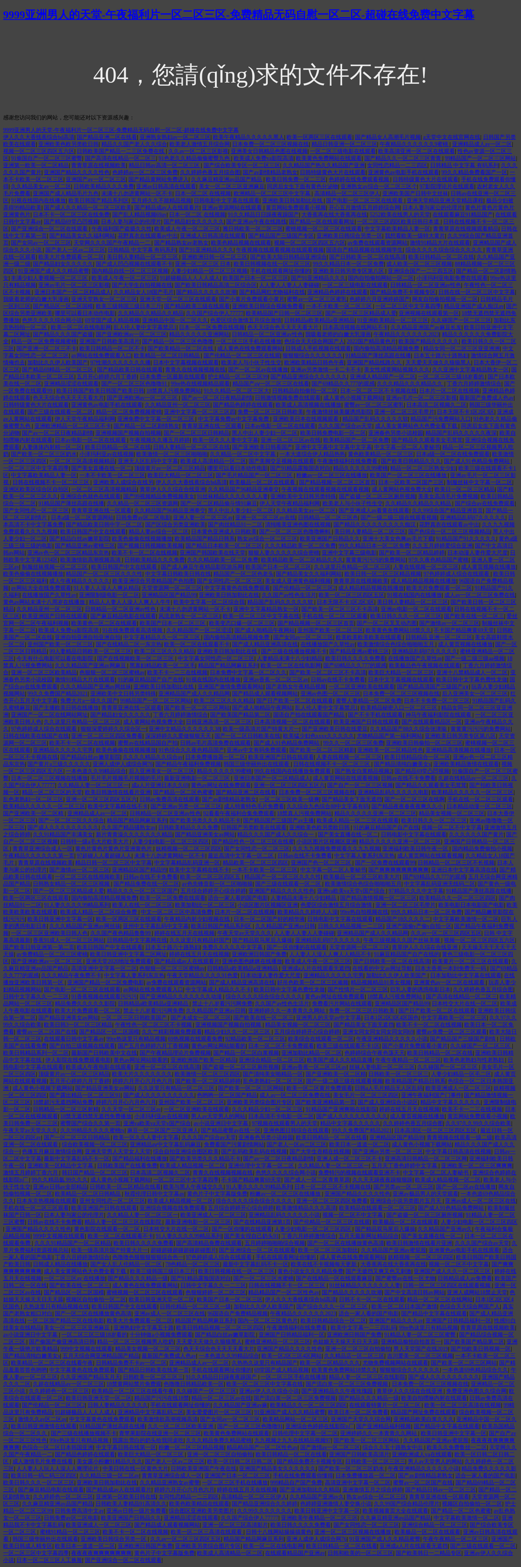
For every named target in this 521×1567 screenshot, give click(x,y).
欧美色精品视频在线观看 (241, 243)
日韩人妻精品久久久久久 (118, 1405)
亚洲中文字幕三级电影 (349, 553)
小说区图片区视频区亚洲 (326, 842)
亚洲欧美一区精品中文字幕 (61, 1166)
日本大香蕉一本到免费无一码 (451, 968)
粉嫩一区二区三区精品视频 (191, 1447)
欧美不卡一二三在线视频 (177, 672)
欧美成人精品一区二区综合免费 (99, 912)
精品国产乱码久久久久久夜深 (461, 433)
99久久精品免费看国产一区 (474, 172)
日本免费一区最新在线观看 (173, 377)
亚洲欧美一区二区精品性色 (390, 750)
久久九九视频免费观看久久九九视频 (336, 849)
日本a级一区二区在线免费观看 (453, 454)
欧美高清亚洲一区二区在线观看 (416, 151)
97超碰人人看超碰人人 (104, 856)
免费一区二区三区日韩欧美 (270, 412)
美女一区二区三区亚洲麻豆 (232, 186)
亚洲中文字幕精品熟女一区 (266, 609)
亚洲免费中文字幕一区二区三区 (156, 419)
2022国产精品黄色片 (371, 341)
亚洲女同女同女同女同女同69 (378, 1032)
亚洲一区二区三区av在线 (291, 440)
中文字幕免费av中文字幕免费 (234, 419)
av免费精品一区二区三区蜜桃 (51, 954)
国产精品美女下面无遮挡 (352, 799)
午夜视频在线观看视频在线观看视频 (280, 250)
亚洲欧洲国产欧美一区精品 (203, 1060)
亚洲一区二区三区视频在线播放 (353, 1532)
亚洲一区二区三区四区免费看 (106, 736)
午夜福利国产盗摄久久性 (122, 229)
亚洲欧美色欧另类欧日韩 (68, 144)
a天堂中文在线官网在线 (451, 137)
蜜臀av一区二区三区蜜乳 (317, 299)
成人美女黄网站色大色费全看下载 (417, 426)
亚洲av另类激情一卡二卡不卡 (325, 370)
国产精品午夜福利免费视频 (188, 764)
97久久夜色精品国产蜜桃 (438, 560)
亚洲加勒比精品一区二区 (311, 1053)
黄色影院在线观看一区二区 (107, 1229)
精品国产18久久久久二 (402, 919)
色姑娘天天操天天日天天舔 (346, 1342)
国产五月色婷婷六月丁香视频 (153, 1046)
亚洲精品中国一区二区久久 (175, 320)
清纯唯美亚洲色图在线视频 (298, 525)
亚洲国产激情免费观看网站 (230, 687)
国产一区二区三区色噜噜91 (135, 384)
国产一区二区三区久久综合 (71, 820)
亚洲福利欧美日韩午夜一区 (416, 849)
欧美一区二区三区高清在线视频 (462, 1405)
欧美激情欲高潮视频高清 (91, 560)
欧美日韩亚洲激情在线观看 (44, 1426)
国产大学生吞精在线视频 (320, 1152)
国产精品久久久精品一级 (138, 1278)
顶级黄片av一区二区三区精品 (169, 468)
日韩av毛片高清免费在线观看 (215, 743)
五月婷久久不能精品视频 (161, 201)
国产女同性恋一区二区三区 (36, 510)
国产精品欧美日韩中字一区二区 (104, 525)
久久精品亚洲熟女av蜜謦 (170, 1483)
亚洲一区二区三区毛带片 (404, 412)
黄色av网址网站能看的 (218, 1046)
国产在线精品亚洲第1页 (262, 1222)
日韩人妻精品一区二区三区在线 (191, 447)
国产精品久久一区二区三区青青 (403, 158)
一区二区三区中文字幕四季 (408, 306)
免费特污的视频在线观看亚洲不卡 (359, 1173)
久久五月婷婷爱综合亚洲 (442, 546)
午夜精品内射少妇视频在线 (197, 919)
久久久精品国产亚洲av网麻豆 (91, 665)
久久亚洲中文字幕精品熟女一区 (470, 370)
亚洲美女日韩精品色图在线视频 (269, 151)
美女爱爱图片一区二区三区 (219, 1412)
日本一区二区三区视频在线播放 (49, 778)
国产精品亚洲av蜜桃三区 (85, 546)
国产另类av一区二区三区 (403, 1187)
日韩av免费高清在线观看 (170, 799)
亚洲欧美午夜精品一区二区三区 (319, 1518)
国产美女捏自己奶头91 (251, 1236)
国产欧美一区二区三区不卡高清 (339, 609)
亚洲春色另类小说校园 (395, 433)
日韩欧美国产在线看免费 (127, 1166)
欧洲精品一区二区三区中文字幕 (273, 193)
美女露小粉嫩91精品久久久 (109, 1461)
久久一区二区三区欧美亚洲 (181, 1426)
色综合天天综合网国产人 (314, 341)
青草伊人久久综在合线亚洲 (173, 489)
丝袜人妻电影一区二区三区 (382, 1067)
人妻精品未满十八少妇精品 (290, 658)
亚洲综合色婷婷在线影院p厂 (319, 1426)
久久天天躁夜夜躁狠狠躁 (382, 1180)
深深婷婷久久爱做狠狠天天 (179, 736)
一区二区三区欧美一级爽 (289, 799)
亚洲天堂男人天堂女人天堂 (118, 1152)
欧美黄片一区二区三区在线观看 (470, 961)
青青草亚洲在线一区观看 (212, 426)
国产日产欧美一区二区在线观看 (294, 701)
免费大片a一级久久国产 (88, 701)
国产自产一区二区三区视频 (360, 785)
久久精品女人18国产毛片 (144, 292)
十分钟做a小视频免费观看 (161, 1335)
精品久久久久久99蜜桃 (360, 468)
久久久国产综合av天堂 (345, 426)
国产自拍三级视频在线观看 (82, 1046)
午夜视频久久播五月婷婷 (160, 440)
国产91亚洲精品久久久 (206, 250)
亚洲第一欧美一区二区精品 (36, 165)
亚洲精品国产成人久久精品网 (194, 694)
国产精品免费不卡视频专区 (403, 292)
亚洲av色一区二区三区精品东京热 (68, 553)
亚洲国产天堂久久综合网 (361, 1419)
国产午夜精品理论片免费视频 (175, 1053)
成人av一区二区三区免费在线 (479, 595)
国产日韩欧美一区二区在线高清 (367, 257)
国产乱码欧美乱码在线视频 (254, 1152)
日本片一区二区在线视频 (449, 391)
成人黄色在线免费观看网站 (250, 348)
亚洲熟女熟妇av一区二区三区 (175, 137)
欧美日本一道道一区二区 (359, 1144)
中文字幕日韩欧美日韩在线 (178, 574)
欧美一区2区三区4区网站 (291, 1356)
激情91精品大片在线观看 (440, 243)
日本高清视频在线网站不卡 (355, 327)
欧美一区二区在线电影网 (81, 327)
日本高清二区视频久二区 (436, 405)
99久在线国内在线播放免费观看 (293, 771)
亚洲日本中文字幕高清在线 (464, 870)
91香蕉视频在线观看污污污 (104, 997)
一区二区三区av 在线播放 (74, 1278)
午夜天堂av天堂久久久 (244, 933)
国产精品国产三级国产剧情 (463, 1039)
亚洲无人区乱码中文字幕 (148, 461)
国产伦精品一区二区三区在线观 (242, 355)
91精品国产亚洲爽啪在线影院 (341, 1109)
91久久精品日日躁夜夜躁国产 (263, 215)
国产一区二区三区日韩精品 (196, 433)
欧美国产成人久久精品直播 (340, 1060)
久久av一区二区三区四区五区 (446, 933)
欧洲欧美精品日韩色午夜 (314, 363)
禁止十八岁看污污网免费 (222, 1004)
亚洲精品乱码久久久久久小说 (284, 1215)
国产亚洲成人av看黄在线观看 (374, 510)
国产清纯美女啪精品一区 (273, 1074)
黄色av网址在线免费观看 (221, 785)
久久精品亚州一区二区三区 (178, 405)
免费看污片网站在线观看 (342, 1004)
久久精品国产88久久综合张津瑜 (409, 729)
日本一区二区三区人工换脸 (49, 1560)
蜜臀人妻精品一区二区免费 (369, 701)
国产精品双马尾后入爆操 (262, 940)
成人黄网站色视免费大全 (402, 489)
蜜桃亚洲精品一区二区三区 (277, 1342)
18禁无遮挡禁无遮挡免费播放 (96, 1116)
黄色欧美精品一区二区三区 (381, 454)
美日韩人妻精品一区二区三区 (143, 257)
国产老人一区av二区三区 (75, 250)
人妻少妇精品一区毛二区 (461, 1074)
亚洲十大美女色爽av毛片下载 (397, 539)
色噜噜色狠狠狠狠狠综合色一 (148, 1257)
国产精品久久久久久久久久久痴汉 (375, 525)
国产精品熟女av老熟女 (181, 243)
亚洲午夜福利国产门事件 (431, 1095)
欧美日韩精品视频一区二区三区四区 (220, 1328)
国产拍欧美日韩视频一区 (481, 1349)
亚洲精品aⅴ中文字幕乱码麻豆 (165, 1144)
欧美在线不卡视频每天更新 (324, 1264)
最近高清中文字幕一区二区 (241, 856)
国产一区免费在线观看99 (385, 863)
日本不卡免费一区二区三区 (437, 701)
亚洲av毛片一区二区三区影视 (73, 285)
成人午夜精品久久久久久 (79, 581)
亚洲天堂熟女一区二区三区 (104, 299)
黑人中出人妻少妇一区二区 (264, 433)
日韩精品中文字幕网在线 (137, 940)
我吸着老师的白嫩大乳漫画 (36, 299)
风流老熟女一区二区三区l (189, 616)
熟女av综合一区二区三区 (267, 539)
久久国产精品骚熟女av (128, 827)
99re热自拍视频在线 (364, 912)
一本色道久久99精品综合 (96, 771)
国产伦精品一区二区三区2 (304, 588)
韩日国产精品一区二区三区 (95, 1173)
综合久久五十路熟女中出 (393, 1447)
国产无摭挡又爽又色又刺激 (378, 1271)
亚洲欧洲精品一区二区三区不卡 (72, 426)
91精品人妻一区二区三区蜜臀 (420, 1335)
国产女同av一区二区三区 (41, 243)
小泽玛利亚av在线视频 (106, 454)
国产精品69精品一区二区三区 (58, 370)
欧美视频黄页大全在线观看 (395, 1511)
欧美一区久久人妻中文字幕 (225, 440)
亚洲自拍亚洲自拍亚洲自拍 (88, 637)
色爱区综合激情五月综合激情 (245, 320)
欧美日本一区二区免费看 (358, 1412)
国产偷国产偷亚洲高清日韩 (62, 1342)
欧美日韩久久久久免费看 (355, 658)
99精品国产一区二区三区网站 (480, 158)
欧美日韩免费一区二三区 (296, 179)
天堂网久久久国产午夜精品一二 (113, 243)
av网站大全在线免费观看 (41, 588)
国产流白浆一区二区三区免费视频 (347, 1384)
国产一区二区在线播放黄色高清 (345, 1243)
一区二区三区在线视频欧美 (88, 877)
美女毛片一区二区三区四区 (366, 1095)
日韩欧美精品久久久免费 (104, 186)
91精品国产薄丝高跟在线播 (378, 355)
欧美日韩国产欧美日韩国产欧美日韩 (100, 391)
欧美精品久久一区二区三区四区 (457, 898)
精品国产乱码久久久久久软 (375, 419)
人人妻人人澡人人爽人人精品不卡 (330, 954)
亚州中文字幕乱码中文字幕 (156, 926)
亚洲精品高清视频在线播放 (458, 750)
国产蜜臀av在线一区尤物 (405, 1278)
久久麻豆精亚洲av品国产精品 (227, 179)
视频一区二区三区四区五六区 (38, 151)
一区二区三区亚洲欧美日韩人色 (49, 933)
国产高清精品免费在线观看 (209, 1243)
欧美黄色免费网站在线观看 (329, 158)
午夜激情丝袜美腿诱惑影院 (339, 412)
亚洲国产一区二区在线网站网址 (49, 715)
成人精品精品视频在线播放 (423, 581)
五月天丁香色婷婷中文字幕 (405, 1166)
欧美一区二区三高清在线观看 (207, 1532)
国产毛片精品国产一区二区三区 (255, 475)
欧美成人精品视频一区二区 (192, 1166)
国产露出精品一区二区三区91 (85, 1095)
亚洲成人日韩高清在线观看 (213, 236)
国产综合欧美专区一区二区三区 (242, 165)
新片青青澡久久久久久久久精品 (134, 835)
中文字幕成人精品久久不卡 (218, 989)
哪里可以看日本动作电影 (85, 313)
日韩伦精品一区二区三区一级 (195, 1306)
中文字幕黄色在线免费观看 (237, 588)
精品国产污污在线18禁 (161, 1398)
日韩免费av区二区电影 (143, 518)
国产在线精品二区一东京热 (129, 644)
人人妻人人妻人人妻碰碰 (289, 285)
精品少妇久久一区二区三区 (238, 1032)
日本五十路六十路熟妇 (441, 355)
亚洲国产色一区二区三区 (322, 863)
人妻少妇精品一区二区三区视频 (209, 271)
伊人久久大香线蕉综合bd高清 (38, 137)
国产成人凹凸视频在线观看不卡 (134, 264)
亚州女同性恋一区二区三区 (112, 1201)
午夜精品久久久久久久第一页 (38, 856)
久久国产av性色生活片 (289, 595)
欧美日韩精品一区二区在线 (441, 257)
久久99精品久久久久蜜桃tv (92, 1130)
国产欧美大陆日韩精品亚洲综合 (288, 257)
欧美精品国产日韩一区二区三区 (284, 313)
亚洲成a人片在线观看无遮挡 (316, 968)
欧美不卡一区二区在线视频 (144, 553)
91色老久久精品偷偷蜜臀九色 (195, 158)
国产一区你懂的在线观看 (297, 947)
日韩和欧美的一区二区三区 (360, 1553)
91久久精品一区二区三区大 (236, 391)
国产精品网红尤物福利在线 (272, 292)
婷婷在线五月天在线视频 (184, 933)
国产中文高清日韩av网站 (414, 1292)
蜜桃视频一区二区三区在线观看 (323, 229)
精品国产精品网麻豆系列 (228, 665)
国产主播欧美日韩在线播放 (66, 708)
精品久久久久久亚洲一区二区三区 (375, 813)
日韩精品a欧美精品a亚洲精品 (319, 320)
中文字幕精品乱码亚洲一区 (187, 863)
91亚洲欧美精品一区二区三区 (392, 320)
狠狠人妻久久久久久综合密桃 (283, 553)
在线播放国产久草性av (49, 595)
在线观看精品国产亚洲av (295, 1553)
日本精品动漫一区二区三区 (479, 806)
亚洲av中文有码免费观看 (257, 750)
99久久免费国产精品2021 (57, 694)
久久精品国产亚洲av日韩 (285, 926)
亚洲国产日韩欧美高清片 (109, 341)
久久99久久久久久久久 (264, 1511)
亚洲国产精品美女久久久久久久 (277, 1469)
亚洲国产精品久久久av (396, 1321)
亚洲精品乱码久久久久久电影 (393, 792)
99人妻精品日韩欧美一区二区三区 (90, 651)
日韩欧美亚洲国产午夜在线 (203, 1469)
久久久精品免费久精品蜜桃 (219, 1440)
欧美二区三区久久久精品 (164, 651)
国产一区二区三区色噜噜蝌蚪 (295, 532)
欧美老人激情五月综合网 (199, 144)
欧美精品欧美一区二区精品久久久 (302, 560)
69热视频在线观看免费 (195, 1039)
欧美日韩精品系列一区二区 (36, 1053)
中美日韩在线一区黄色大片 (135, 1469)
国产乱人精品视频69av (139, 215)
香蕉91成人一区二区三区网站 (68, 940)
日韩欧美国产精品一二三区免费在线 (121, 151)
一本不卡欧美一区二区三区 (339, 306)
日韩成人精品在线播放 (60, 1264)
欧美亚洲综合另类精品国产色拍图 (153, 581)
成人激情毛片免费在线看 (43, 1461)
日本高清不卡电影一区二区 (281, 1116)
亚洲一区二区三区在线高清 (167, 1067)
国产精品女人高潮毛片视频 (388, 137)
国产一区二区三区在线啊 (414, 799)
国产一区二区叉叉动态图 (387, 623)
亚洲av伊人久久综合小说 (269, 1391)
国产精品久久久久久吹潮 (206, 292)
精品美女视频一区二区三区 (452, 813)
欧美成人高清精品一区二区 (213, 461)
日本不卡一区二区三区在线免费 (71, 215)
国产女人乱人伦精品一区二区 (126, 1264)
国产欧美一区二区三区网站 (197, 708)
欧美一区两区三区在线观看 (319, 137)
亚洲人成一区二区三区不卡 (349, 1159)
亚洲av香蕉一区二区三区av (275, 680)
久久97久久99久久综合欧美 (478, 1123)
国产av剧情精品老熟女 (270, 172)
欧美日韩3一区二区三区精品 (78, 1025)
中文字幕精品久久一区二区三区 (162, 637)
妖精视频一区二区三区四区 (189, 849)
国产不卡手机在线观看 (375, 715)
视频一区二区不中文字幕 (452, 827)
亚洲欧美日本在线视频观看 (306, 419)
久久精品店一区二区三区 (354, 1356)
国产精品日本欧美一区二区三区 (224, 546)
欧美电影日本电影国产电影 (471, 905)
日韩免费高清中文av (79, 1511)
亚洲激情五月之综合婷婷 (373, 1490)
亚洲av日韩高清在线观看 (166, 186)
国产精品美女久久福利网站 (82, 236)
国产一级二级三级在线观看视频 (399, 518)
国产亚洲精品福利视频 (383, 1426)
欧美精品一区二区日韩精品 (167, 355)
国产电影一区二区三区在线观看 (365, 201)
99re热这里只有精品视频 (136, 1039)
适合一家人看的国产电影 (238, 898)
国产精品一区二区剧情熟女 (146, 426)
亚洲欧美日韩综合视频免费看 (267, 306)
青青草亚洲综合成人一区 (43, 849)
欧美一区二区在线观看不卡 (197, 644)
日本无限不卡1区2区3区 (465, 412)
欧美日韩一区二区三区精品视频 (382, 574)
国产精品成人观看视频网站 (265, 694)
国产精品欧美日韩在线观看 (130, 370)
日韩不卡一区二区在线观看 (372, 1299)
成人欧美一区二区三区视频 (419, 264)
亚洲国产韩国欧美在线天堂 (212, 553)
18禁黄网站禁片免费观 (133, 1384)
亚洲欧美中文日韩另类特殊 (303, 496)
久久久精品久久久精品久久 (410, 384)
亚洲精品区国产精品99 (169, 595)
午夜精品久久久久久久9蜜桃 (415, 144)
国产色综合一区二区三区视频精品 (449, 532)
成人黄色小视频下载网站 (353, 398)
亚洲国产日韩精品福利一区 (458, 1321)
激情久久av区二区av (42, 1419)
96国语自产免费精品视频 (237, 1314)
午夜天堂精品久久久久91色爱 (202, 975)
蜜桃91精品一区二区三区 (70, 1532)
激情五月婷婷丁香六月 (31, 1173)
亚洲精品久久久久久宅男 (63, 750)
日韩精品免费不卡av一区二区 (131, 1363)
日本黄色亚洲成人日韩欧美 (224, 532)
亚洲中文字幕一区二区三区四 (199, 412)
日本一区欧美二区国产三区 (411, 482)
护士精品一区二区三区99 (238, 377)
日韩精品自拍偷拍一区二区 (305, 391)
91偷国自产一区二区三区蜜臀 (46, 158)
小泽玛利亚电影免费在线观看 (452, 278)
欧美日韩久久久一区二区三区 (406, 616)
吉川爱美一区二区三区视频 (420, 1356)
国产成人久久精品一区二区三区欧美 (88, 208)
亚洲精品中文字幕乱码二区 (151, 1412)
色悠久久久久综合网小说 (52, 320)
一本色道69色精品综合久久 (475, 1370)
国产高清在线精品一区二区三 (120, 158)
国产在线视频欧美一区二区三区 (136, 658)
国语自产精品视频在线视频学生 (364, 250)
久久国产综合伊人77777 (214, 313)
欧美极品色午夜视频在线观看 (424, 665)
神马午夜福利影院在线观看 (439, 715)
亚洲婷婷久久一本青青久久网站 (287, 1011)
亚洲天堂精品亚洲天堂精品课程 (445, 201)
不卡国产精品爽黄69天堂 (464, 630)
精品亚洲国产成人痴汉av (474, 306)
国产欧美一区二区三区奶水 (44, 454)
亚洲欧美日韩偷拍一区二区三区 (424, 743)
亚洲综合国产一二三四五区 (421, 271)
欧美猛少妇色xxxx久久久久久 (318, 736)
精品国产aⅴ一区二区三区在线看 (271, 384)
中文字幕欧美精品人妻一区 (397, 229)
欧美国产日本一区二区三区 (255, 278)
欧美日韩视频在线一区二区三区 (272, 264)
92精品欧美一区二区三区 (255, 1039)
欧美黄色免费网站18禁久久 (398, 630)
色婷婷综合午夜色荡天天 (374, 1053)
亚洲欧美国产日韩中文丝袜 (415, 193)
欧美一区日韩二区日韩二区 (240, 1461)
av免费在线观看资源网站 (377, 243)
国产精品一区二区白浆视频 (246, 1053)
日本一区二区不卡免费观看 (281, 1046)
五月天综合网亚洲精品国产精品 (101, 1356)
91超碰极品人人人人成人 (190, 278)
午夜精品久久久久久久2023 (406, 334)
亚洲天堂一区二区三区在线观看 (178, 299)
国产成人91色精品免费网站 (477, 461)
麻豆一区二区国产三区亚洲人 (162, 1130)
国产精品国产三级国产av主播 (278, 820)
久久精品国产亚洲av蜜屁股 (393, 1250)
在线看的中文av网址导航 (382, 968)
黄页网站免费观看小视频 (296, 208)
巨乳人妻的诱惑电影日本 (420, 989)
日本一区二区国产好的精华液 (269, 919)
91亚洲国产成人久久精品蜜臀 (53, 271)
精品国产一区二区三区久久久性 (104, 574)
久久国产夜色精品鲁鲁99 (121, 933)
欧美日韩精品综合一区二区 (417, 757)
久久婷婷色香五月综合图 (210, 172)
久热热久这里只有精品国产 (264, 1363)
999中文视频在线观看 (59, 1236)
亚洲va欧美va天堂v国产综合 (351, 891)
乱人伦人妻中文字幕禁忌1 (145, 327)
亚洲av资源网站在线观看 (232, 208)
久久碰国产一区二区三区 (461, 320)
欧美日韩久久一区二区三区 (434, 820)
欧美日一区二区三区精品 (464, 489)
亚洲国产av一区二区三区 (96, 179)
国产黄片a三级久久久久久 (58, 764)
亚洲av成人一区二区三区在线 (480, 1201)
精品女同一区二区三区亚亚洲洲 (461, 348)
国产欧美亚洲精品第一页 (325, 1102)
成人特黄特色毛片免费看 (254, 806)
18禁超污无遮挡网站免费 (63, 1102)
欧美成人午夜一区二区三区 (187, 229)
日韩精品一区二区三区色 (328, 518)
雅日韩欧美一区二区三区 (253, 229)
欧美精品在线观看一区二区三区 (377, 1208)
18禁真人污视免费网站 (173, 391)
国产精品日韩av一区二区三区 (440, 1490)
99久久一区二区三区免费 (353, 743)
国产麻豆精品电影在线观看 (123, 616)
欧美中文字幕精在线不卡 (118, 806)
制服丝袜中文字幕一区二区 (479, 482)
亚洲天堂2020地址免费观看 (118, 961)
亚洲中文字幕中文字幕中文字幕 (333, 447)
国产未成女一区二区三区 (201, 1018)
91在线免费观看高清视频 (133, 630)
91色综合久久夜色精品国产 (191, 750)
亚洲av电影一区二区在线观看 (416, 609)
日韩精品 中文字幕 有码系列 (464, 165)
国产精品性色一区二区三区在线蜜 (253, 842)
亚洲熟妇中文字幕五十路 (144, 1328)
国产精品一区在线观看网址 (322, 222)
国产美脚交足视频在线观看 (281, 461)
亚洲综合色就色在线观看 (90, 496)
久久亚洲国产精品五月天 (90, 1377)
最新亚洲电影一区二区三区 (197, 778)
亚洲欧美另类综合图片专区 (259, 1102)
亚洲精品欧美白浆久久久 (423, 1419)
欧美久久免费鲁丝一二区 (457, 1447)
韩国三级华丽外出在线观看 (257, 764)
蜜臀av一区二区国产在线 (46, 1032)
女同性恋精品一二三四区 (397, 165)
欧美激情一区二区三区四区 (207, 1074)
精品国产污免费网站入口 (441, 419)
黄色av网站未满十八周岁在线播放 (45, 602)
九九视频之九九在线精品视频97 (292, 1440)
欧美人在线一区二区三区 (142, 905)
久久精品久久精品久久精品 (151, 313)
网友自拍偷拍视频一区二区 (445, 299)
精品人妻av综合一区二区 (159, 532)
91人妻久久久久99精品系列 (77, 905)
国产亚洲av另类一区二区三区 (186, 806)
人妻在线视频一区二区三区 (426, 567)
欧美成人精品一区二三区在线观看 (358, 820)
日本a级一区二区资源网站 (82, 518)
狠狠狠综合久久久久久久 (313, 355)
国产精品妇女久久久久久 (194, 222)
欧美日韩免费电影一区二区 (333, 433)
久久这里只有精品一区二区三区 (352, 567)
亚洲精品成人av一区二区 (482, 144)
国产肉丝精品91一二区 (235, 525)
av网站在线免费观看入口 (101, 355)
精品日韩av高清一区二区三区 (165, 165)
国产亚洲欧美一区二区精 (34, 813)
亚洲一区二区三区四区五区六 (289, 785)
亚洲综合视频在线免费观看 (173, 1208)
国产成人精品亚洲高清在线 (265, 644)
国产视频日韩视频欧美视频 (150, 546)
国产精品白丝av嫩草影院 (79, 539)
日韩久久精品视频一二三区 (351, 926)
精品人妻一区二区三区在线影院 (124, 1222)
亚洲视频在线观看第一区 (429, 313)
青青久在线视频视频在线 (195, 370)
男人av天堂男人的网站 (218, 1116)
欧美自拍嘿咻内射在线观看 (434, 1398)
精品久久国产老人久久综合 (134, 144)
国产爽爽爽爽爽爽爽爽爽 (398, 870)
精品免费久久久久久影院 (85, 1004)
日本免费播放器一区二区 (215, 757)
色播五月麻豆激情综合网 (52, 1152)
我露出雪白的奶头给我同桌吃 (148, 1440)
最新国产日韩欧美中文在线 (104, 1053)
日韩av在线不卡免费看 (338, 680)
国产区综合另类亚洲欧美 (175, 525)
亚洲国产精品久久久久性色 (77, 172)
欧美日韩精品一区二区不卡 (112, 348)
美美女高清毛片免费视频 (448, 496)
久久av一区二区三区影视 (198, 151)
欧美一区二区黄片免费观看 (319, 1088)
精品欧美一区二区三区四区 (255, 863)
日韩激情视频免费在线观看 (288, 398)
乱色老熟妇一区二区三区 (33, 799)
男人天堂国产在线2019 (420, 1349)
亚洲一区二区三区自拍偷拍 (358, 1349)
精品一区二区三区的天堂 (52, 792)
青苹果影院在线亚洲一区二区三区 (160, 1433)
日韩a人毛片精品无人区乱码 (389, 1088)
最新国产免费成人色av (486, 398)
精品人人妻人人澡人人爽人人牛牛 (130, 602)
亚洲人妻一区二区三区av (203, 518)
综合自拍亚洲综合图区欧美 (186, 1152)
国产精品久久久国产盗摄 (63, 334)
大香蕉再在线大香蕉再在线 (334, 215)
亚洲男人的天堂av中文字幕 (328, 1018)
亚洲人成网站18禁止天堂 (477, 1292)
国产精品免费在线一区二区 (146, 884)
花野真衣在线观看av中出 (148, 236)
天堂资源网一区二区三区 (172, 588)
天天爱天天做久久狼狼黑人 (438, 363)
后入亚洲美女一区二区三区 (475, 694)
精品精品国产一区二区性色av (283, 1292)
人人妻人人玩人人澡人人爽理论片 (58, 1469)
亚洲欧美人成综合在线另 (123, 482)
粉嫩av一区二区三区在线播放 (331, 475)
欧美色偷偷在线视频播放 (142, 539)
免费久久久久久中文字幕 (233, 947)
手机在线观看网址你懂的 (280, 271)
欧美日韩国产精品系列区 (99, 201)
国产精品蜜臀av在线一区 (231, 1130)
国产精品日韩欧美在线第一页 (153, 1370)
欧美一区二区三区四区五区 (351, 595)
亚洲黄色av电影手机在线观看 (403, 172)
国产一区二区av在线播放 (258, 370)
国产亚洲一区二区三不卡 (46, 348)
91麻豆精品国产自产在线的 (407, 954)
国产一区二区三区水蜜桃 (263, 1278)
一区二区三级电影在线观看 (343, 151)
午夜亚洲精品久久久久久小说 (391, 1039)
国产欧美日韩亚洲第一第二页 (38, 947)
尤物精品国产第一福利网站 (389, 736)
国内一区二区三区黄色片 (268, 1321)
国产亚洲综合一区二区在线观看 (50, 229)
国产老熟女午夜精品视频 (296, 687)
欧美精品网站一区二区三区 (295, 1419)
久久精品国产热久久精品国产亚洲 (324, 165)
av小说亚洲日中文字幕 (221, 1123)
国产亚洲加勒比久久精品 (309, 1490)
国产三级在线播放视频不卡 (294, 651)
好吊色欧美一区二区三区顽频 (312, 982)
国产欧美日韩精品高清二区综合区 (216, 285)
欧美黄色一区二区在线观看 (104, 623)
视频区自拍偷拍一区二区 (96, 1299)
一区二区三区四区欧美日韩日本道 (399, 222)
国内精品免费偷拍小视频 (482, 849)
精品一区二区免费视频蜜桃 (44, 341)
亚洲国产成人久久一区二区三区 (453, 1271)
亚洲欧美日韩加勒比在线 (293, 201)
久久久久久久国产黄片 (476, 835)
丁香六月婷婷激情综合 (474, 384)
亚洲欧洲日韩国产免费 (259, 954)
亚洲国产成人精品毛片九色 (66, 193)
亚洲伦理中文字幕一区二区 (262, 1166)
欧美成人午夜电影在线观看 (99, 1067)
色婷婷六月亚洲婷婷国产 (380, 299)
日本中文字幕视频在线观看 (186, 363)
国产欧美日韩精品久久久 (411, 461)
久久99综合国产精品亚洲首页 (447, 510)
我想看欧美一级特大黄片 (415, 236)
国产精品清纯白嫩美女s (402, 764)
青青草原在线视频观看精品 (466, 229)
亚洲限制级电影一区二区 (109, 595)
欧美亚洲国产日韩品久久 (330, 539)
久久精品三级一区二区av (109, 1476)
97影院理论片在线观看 (447, 186)
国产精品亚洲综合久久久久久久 (308, 377)
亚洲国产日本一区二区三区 (237, 1476)
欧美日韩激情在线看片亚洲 (118, 792)
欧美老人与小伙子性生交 (251, 363)
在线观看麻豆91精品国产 (463, 215)
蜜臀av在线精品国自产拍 (148, 743)
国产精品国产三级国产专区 (281, 236)
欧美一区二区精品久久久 (330, 1363)
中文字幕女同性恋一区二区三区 (216, 658)
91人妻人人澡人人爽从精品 (106, 588)
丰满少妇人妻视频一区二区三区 (50, 278)
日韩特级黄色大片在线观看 (333, 172)
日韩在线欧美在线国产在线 (36, 736)
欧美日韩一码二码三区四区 (44, 1476)
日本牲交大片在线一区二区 (465, 1004)
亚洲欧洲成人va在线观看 (422, 1454)
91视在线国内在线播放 (38, 201)
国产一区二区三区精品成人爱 (361, 313)
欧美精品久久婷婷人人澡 (308, 912)
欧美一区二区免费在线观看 (173, 898)
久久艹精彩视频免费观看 (172, 1032)
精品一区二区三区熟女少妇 (423, 468)
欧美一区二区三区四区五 (211, 877)
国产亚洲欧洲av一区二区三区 (131, 334)
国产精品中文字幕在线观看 (434, 1314)
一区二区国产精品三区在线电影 (65, 1321)
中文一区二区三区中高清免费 (176, 912)
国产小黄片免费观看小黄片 (252, 299)
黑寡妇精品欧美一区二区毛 (162, 665)
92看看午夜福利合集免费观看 (238, 813)
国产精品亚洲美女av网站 (205, 835)
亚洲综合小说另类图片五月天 (406, 1201)
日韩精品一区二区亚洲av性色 (425, 285)
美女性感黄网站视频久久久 (397, 370)
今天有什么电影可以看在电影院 (55, 658)
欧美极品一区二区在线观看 (263, 482)
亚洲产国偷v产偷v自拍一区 (419, 926)
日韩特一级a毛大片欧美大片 (95, 842)
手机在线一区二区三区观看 (335, 616)
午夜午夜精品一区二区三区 (408, 1060)
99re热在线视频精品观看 (200, 384)
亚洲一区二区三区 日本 (203, 264)
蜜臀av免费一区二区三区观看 (451, 1032)
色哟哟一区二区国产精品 (227, 1095)
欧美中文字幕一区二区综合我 (209, 602)
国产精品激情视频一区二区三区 (378, 898)
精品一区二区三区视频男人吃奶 (135, 1342)
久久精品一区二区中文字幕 (243, 454)
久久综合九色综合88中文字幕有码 (328, 806)
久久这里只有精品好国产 (199, 940)
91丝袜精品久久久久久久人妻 (232, 496)
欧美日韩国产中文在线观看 (93, 532)
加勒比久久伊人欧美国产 (57, 363)
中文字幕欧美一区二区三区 (454, 1018)
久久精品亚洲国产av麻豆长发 (426, 327)
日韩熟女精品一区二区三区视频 (72, 884)
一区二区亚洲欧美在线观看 (362, 687)
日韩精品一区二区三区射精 (66, 1109)
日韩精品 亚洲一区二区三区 (439, 637)
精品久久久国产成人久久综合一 (276, 835)
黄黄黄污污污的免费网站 (376, 560)
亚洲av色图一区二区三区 (331, 694)
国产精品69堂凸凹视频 (71, 222)
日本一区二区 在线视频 (203, 193)
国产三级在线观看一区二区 (60, 412)
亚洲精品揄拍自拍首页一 (411, 1342)
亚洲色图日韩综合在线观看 (296, 1130)
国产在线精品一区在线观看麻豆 (334, 1278)
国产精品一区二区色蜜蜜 (183, 792)
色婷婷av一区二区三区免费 (145, 172)
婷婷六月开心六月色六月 (142, 1081)
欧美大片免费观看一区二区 (71, 257)
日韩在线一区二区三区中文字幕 (476, 292)
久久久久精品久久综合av (153, 757)
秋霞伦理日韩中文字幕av (154, 1194)
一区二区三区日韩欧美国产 (134, 1018)
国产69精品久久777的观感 (343, 384)
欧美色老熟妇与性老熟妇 (474, 1060)
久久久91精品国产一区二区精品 (72, 1243)
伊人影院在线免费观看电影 (78, 1060)
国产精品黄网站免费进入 (158, 179)
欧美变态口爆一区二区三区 (242, 623)
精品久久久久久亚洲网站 (199, 334)
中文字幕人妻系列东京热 (364, 856)
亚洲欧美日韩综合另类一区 (349, 236)
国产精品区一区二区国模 (63, 306)
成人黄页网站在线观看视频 (346, 778)
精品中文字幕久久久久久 (450, 1102)
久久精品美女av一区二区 (41, 186)
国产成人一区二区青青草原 (317, 1180)
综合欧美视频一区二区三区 (95, 1144)
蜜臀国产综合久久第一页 (90, 1123)
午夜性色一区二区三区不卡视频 (154, 1025)
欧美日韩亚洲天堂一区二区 (162, 1299)
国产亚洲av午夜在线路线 (256, 222)
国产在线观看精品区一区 (432, 722)
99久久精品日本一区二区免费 (348, 264)
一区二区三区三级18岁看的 (451, 377)
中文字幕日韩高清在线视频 (458, 1152)
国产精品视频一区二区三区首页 (337, 482)
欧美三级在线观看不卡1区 (348, 1046)
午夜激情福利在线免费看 (348, 461)
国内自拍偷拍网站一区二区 (381, 278)
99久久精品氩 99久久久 (60, 1180)
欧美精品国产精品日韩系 (205, 539)
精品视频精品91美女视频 (381, 982)
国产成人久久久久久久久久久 (63, 827)
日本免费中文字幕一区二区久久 (248, 672)
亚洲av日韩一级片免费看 (136, 1511)
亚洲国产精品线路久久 (375, 363)
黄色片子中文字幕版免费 (217, 1194)
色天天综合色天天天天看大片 (283, 327)
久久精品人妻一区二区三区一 (93, 785)
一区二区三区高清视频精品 (82, 461)
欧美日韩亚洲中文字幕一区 (60, 919)
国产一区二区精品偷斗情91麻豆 (218, 503)
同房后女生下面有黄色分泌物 (302, 186)
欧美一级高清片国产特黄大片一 (261, 729)
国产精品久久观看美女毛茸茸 (427, 440)
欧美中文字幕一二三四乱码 (364, 1328)
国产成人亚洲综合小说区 (388, 1102)
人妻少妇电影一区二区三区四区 (170, 842)
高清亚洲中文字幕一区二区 (104, 968)
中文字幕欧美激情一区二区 (466, 919)
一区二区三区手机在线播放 (248, 341)
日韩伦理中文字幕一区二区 (305, 1433)
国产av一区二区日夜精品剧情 (217, 398)
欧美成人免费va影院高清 (264, 158)
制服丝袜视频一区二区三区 (55, 567)
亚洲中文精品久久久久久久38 (184, 729)
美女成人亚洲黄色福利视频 (298, 581)
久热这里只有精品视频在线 (56, 1306)
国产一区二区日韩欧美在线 (247, 736)
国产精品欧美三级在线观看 (197, 306)
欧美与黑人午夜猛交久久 (193, 1187)
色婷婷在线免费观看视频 (360, 179)
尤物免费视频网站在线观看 (395, 1363)
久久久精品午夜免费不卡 (71, 975)
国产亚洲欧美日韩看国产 (262, 447)
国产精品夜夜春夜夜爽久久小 (407, 806)
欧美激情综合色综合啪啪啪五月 (396, 644)
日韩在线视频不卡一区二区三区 (52, 482)
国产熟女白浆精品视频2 (363, 771)
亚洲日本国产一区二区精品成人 (72, 292)
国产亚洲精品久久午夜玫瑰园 (337, 1391)
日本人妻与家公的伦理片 (432, 208)
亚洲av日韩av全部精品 (60, 1187)
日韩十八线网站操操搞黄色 (279, 1532)
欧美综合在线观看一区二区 (321, 1039)
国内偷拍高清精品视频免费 (387, 348)
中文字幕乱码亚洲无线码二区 (439, 884)
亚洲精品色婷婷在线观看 (337, 292)
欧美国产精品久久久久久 (428, 341)
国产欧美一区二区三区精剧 (322, 750)
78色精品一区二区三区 (192, 1264)
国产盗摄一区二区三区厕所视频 (377, 496)
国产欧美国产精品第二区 (240, 715)
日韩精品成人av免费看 (465, 1278)
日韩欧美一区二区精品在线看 (125, 1187)
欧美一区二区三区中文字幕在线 (261, 616)
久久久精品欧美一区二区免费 (300, 546)
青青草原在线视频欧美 (98, 165)
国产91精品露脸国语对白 (300, 468)
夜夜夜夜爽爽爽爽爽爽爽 (101, 1553)
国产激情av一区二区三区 (449, 623)
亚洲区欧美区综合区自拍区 (36, 489)
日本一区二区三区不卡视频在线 (378, 391)
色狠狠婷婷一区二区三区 (216, 1292)
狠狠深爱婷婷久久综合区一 (113, 729)
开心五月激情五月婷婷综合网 (364, 208)
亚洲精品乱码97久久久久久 (473, 518)
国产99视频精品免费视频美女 (159, 496)
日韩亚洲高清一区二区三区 (219, 722)
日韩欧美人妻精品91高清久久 (131, 1504)
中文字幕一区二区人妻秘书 (407, 447)
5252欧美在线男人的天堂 (400, 215)
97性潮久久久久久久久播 (120, 363)
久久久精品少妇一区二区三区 (267, 1109)
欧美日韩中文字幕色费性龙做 (471, 680)
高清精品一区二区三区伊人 (347, 193)
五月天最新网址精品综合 (369, 1236)
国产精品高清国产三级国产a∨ (433, 687)
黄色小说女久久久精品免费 (310, 1271)
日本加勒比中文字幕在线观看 (465, 975)
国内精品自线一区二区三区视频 (130, 271)
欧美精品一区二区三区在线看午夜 (52, 1363)
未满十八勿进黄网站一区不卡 (137, 193)
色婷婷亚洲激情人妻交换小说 (335, 1504)
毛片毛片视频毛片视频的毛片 (126, 778)
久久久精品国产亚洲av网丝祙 (95, 687)
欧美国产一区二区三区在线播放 (409, 475)
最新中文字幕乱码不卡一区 (77, 1159)
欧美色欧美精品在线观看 (199, 1504)
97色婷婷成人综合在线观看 (457, 574)
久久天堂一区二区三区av (131, 1109)
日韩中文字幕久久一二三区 (36, 997)
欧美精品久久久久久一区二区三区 (472, 792)
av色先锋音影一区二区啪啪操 (217, 884)
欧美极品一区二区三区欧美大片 (361, 877)
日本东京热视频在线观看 (46, 1201)
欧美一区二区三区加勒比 (328, 1250)
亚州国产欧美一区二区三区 (330, 630)
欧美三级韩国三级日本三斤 (129, 306)
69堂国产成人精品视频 (112, 320)
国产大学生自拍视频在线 (142, 285)
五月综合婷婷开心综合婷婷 (213, 891)
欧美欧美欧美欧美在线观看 (369, 637)
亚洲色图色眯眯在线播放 (252, 961)
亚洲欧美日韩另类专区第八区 (349, 271)
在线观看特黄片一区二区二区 (385, 1405)
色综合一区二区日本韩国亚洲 (57, 1447)
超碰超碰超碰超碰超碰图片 (183, 1250)
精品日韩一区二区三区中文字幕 (113, 863)
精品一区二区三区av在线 (221, 1398)
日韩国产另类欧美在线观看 (254, 827)
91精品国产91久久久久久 (466, 539)
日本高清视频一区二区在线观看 (292, 722)
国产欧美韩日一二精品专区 (429, 1553)
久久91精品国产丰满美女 (63, 835)
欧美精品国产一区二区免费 (356, 440)
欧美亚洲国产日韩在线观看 (55, 616)
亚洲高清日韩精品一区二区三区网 (426, 1159)
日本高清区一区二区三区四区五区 (436, 1130)
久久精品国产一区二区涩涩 (199, 630)
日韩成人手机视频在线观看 (318, 348)
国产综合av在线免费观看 (485, 503)
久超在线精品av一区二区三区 (473, 778)
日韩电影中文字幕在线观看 (227, 201)
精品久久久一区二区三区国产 (142, 891)
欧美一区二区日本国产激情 (404, 1306)
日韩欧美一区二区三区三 (398, 1074)
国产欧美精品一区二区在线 (181, 348)
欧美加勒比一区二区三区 (205, 905)
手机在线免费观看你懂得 (303, 1476)
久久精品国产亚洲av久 (445, 1229)
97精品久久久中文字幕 (416, 891)
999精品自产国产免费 (296, 1483)
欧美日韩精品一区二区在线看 (331, 1137)
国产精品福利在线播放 (139, 1159)
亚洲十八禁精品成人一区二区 (472, 672)
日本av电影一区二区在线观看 (280, 426)
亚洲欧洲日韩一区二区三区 (214, 257)
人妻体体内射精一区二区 (52, 447)
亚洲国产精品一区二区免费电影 (105, 982)
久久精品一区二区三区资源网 (142, 503)
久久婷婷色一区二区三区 (59, 1391)
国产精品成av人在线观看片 (167, 208)
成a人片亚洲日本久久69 (160, 785)
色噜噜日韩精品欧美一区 (194, 1384)
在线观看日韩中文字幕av (74, 1039)
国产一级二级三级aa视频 (474, 658)
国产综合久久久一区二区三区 (332, 1306)
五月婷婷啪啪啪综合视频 (275, 1243)
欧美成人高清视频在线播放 (308, 405)
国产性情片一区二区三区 (358, 989)
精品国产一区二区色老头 (243, 574)
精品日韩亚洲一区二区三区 (344, 144)
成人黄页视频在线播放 (488, 567)
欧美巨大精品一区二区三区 (180, 475)
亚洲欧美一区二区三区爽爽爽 (476, 1166)
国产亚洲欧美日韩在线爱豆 (335, 729)
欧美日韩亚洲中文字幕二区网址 (128, 954)
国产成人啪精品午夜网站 (264, 630)
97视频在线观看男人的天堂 (284, 1123)
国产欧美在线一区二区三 (474, 616)
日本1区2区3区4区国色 (391, 1018)
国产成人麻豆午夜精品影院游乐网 (202, 567)
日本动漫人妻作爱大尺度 (477, 553)
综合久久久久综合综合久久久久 (445, 250)
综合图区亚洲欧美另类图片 (201, 1511)
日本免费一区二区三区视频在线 (270, 144)
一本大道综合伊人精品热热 (312, 454)
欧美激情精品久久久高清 (306, 1208)
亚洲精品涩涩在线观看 (71, 384)
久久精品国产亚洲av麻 (240, 1405)
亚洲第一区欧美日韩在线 (126, 1497)
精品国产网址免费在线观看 (423, 1412)
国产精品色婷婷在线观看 (243, 405)
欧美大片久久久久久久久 (142, 1074)
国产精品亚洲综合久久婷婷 (264, 1504)
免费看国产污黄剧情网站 (234, 1144)
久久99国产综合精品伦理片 (407, 1504)
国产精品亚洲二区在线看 (107, 137)
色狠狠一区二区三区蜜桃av (112, 672)
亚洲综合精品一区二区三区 (272, 1060)
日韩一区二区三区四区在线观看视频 (447, 1285)
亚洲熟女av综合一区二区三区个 (379, 186)
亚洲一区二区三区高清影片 (235, 1525)
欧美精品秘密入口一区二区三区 (400, 708)
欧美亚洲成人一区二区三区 (458, 1088)
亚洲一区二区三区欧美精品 (44, 672)
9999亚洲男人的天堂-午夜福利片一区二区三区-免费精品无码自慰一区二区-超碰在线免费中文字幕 (238, 15)
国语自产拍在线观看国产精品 (309, 715)
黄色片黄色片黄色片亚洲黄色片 (114, 849)
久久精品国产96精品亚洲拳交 (243, 489)
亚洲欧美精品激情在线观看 (466, 764)
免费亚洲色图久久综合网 (476, 1391)
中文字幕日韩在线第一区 (126, 1447)
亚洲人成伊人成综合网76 (123, 764)
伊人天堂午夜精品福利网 (85, 419)
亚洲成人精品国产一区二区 (383, 377)
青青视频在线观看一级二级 (459, 1137)
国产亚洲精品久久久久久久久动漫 (182, 997)
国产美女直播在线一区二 (101, 468)
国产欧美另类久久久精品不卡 (205, 820)
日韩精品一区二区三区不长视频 (456, 863)
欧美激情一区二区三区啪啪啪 (171, 454)
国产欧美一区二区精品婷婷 (412, 553)
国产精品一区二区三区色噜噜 (177, 341)
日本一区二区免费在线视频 (212, 327)
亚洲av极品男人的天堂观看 (425, 1194)
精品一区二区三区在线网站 (440, 1299)
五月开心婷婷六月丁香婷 (107, 377)
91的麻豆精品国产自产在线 (151, 680)
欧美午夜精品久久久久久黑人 (248, 137)
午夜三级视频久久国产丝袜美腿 (402, 940)
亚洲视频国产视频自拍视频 (128, 433)
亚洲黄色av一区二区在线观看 (450, 982)
